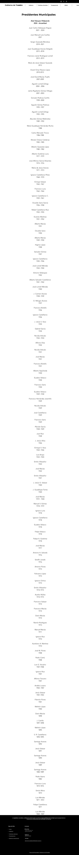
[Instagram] (66, 1)
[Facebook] (63, 1)
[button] (31, 5)
